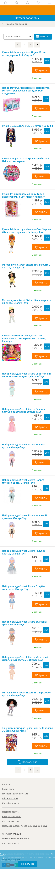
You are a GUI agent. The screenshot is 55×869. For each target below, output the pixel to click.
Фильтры (42, 36)
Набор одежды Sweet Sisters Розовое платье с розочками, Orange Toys (23, 410)
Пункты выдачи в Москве (15, 793)
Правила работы (10, 811)
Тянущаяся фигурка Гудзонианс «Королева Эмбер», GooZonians (27, 729)
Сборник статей (10, 798)
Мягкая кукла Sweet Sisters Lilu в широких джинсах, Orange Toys (26, 301)
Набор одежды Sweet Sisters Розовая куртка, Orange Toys (23, 446)
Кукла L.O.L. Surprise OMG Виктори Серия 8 (27, 126)
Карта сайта (8, 789)
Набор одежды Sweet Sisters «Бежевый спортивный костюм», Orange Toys (25, 658)
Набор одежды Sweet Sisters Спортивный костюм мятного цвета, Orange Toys (26, 375)
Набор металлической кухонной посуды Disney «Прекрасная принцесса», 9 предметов (26, 90)
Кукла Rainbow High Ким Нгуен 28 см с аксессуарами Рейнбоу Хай (24, 54)
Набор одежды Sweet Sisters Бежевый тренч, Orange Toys (24, 623)
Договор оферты (10, 821)
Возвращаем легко (11, 816)
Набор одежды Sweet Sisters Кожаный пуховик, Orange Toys (24, 517)
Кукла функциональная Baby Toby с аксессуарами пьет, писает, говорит (23, 195)
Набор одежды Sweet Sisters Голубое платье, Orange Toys (23, 552)
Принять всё (27, 863)
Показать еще (27, 762)
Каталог (6, 784)
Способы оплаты (10, 803)
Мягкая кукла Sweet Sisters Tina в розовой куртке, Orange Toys (26, 694)
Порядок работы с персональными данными (25, 825)
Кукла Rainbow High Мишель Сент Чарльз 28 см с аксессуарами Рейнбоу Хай (26, 230)
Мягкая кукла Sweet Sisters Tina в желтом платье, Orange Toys (26, 266)
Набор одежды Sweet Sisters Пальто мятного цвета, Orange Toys (23, 481)
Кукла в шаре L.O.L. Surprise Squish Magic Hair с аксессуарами (26, 160)
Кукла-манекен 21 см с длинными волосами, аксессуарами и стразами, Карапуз (24, 338)
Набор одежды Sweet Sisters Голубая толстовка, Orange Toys (23, 588)
